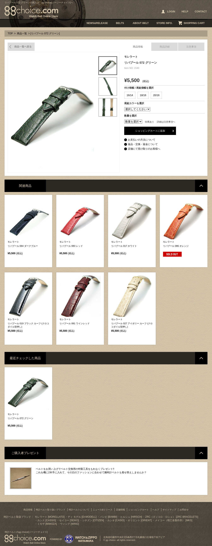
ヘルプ (155, 509)
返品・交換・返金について (143, 144)
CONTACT (201, 11)
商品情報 (138, 46)
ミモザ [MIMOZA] (47, 523)
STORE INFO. (164, 23)
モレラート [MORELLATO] (50, 516)
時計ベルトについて (79, 509)
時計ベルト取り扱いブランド (50, 509)
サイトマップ (169, 509)
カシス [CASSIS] (46, 520)
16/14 (130, 95)
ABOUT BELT (141, 23)
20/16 (156, 95)
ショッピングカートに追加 (150, 130)
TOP (10, 33)
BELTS (120, 23)
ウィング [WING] (69, 523)
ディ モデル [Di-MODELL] (82, 516)
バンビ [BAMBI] (108, 516)
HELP (185, 11)
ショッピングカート (138, 509)
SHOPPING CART (194, 23)
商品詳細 (165, 46)
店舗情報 (120, 509)
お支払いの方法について (141, 139)
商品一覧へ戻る (21, 47)
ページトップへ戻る (201, 186)
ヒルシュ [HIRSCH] (131, 516)
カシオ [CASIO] (116, 520)
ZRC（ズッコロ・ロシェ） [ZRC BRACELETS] (171, 516)
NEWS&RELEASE (97, 23)
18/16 (143, 95)
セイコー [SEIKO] (69, 520)
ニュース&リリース (102, 509)
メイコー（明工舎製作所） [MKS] (173, 520)
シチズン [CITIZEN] (93, 520)
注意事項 (191, 46)
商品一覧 (22, 33)
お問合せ (184, 509)
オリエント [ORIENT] (140, 520)
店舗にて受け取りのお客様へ (144, 148)
